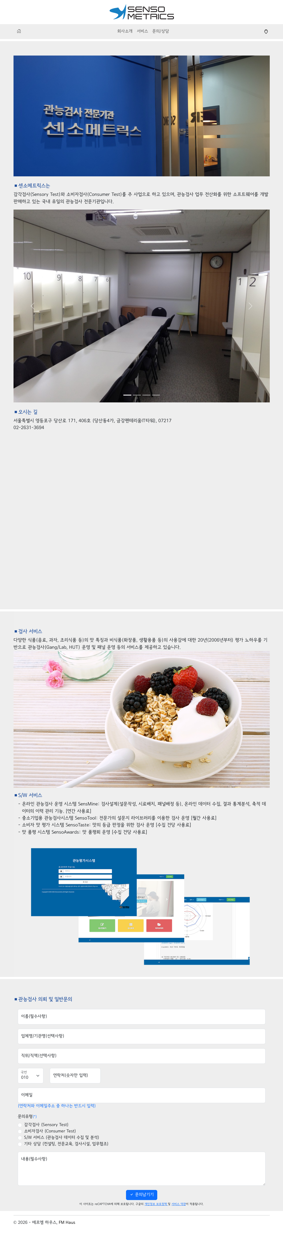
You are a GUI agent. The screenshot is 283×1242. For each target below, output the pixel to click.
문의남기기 (141, 1194)
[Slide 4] (156, 395)
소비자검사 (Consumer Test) (50, 1131)
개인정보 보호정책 (156, 1204)
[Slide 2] (137, 395)
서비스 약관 (179, 1204)
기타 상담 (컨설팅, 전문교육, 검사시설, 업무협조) (66, 1144)
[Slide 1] (127, 395)
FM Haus (67, 1222)
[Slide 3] (146, 395)
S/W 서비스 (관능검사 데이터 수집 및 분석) (61, 1137)
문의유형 (27, 1116)
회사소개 (125, 31)
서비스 (142, 31)
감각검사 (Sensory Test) (46, 1125)
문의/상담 (160, 31)
